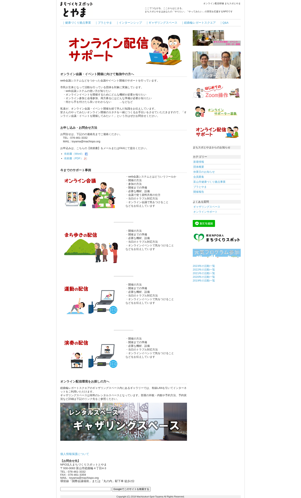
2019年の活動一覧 (204, 280)
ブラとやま (200, 186)
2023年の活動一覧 (204, 265)
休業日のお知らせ (204, 171)
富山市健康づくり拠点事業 (209, 181)
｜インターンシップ (129, 22)
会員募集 (198, 176)
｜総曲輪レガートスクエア (198, 22)
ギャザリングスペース (206, 206)
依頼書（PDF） (75, 158)
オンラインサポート (205, 211)
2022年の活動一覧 (204, 269)
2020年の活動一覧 (204, 276)
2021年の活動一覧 (204, 273)
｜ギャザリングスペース (161, 22)
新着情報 (198, 161)
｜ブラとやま (103, 22)
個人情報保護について (74, 454)
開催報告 (198, 191)
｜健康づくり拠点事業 (76, 22)
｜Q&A (224, 22)
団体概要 (198, 166)
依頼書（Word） (76, 153)
